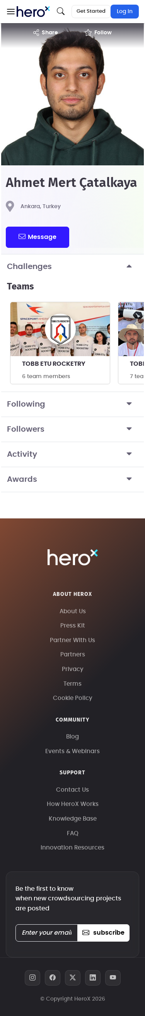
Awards (72, 479)
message (37, 236)
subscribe (103, 932)
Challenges (72, 267)
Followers (72, 429)
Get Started (91, 11)
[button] (10, 11)
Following (72, 404)
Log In (125, 11)
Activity (72, 454)
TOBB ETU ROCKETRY (53, 364)
